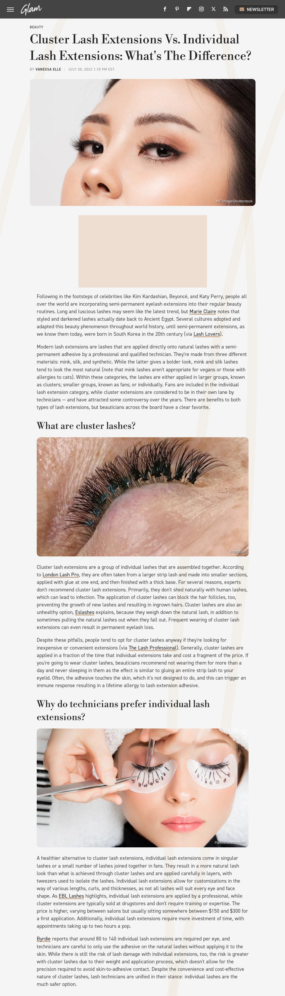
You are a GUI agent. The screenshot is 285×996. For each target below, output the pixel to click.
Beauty (36, 27)
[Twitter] (213, 11)
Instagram (237, 552)
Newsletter (256, 9)
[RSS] (226, 11)
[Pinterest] (177, 11)
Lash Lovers (207, 334)
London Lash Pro (61, 574)
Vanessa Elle (48, 69)
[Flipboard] (189, 11)
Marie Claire (203, 311)
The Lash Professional (152, 647)
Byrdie (44, 938)
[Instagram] (201, 11)
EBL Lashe (70, 895)
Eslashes (84, 612)
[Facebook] (165, 11)
